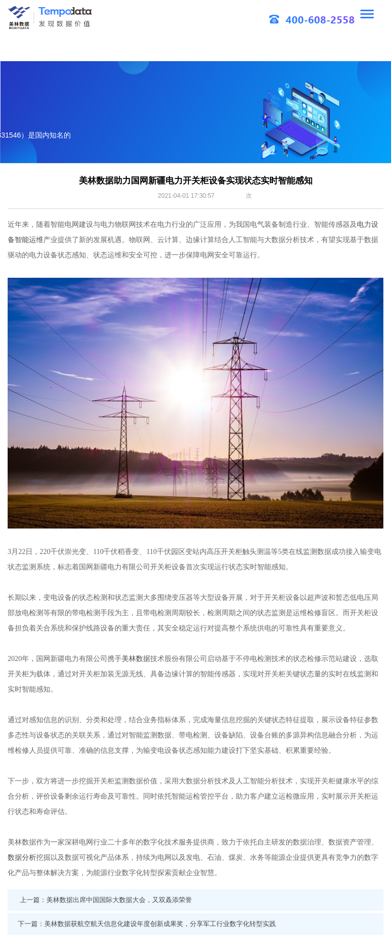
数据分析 (22, 857)
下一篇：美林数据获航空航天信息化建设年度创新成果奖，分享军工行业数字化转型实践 (147, 924)
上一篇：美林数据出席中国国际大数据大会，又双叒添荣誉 (106, 900)
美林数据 (136, 658)
